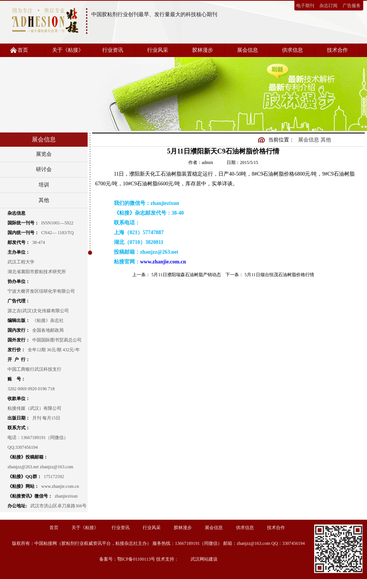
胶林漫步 (202, 50)
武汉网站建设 (204, 559)
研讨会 (44, 169)
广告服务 (352, 5)
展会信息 (247, 50)
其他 (44, 200)
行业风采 (157, 50)
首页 (23, 50)
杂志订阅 (328, 5)
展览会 (44, 154)
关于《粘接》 (68, 50)
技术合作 (337, 50)
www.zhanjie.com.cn (163, 262)
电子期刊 (305, 5)
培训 (44, 185)
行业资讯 (112, 50)
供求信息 (292, 50)
